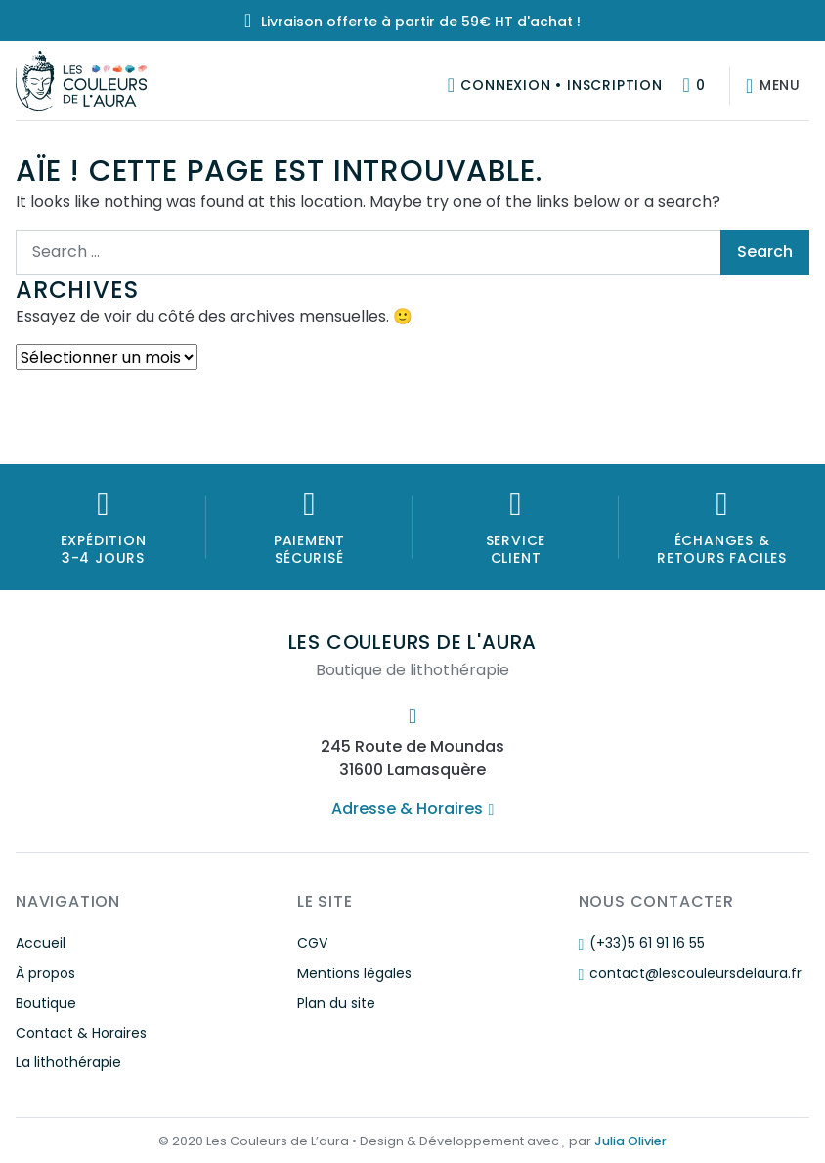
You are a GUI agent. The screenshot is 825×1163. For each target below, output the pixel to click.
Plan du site (336, 1002)
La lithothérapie (68, 1062)
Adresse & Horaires (412, 808)
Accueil (40, 943)
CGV (312, 943)
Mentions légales (354, 973)
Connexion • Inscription (561, 85)
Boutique (46, 1002)
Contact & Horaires (81, 1033)
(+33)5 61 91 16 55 (642, 943)
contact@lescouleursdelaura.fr (690, 973)
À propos (45, 973)
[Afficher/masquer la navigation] (769, 86)
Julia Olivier (630, 1141)
